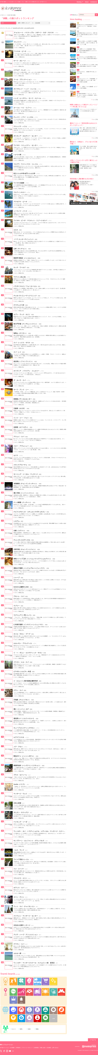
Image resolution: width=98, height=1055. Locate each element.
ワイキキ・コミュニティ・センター (26, 145)
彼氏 (21, 1029)
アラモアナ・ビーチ (20, 201)
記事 (71, 14)
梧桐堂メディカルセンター (23, 399)
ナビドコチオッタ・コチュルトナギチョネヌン (29, 512)
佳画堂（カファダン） (21, 427)
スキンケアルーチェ (20, 465)
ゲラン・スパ (18, 690)
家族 (37, 1029)
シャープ (17, 577)
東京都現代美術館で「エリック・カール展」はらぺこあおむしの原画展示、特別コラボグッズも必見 (87, 95)
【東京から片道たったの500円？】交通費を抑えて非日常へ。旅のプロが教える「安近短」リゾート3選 (87, 43)
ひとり (14, 1029)
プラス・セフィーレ (20, 775)
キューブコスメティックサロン (24, 728)
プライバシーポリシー (27, 1047)
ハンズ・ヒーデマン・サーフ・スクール (27, 98)
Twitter (1, 1051)
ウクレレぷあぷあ (20, 277)
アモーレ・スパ (19, 596)
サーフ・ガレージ (20, 61)
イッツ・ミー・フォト (21, 418)
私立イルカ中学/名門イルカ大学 (24, 173)
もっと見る (95, 99)
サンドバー (18, 42)
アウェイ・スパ (19, 436)
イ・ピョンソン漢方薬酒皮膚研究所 (26, 681)
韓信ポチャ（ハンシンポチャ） (24, 756)
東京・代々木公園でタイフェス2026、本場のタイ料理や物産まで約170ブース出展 (87, 65)
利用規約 (18, 1047)
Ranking (80, 2)
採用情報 (36, 1047)
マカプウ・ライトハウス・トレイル (26, 164)
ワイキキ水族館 (19, 183)
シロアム (17, 521)
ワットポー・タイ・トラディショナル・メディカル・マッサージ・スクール (39, 831)
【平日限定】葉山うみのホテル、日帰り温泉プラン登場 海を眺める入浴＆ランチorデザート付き (87, 34)
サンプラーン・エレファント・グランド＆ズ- (29, 840)
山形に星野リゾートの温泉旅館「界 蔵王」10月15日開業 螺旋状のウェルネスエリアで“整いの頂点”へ (87, 50)
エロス (16, 230)
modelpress (93, 2)
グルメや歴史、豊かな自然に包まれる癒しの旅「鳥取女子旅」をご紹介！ (88, 148)
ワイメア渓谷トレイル (21, 859)
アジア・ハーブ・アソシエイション (26, 934)
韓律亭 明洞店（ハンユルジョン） (25, 258)
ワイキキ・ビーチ (20, 51)
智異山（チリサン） (20, 333)
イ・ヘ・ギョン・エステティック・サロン (28, 653)
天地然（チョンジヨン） (22, 699)
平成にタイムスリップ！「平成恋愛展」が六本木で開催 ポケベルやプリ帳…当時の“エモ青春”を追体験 (87, 80)
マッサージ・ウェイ (20, 793)
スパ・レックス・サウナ (22, 342)
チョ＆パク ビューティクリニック (25, 295)
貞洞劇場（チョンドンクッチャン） (26, 483)
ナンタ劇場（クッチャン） (23, 502)
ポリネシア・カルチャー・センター (26, 136)
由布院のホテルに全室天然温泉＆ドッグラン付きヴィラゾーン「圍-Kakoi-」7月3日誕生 (87, 26)
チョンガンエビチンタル (22, 540)
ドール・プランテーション (23, 79)
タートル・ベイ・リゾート (23, 108)
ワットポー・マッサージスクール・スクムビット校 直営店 (34, 963)
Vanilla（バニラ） (20, 784)
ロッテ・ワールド (20, 267)
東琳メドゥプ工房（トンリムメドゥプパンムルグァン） (33, 559)
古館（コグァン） (20, 530)
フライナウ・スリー (20, 878)
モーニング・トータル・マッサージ (26, 474)
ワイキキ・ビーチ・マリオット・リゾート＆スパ (30, 220)
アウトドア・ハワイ (20, 126)
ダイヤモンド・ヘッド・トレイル (25, 89)
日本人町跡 (17, 803)
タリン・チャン (19, 897)
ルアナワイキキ (19, 737)
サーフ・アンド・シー (21, 389)
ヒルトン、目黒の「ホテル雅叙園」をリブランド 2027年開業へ (87, 87)
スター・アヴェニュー (21, 446)
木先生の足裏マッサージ (22, 925)
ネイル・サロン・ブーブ (22, 634)
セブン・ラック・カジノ (22, 314)
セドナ (16, 455)
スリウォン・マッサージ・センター (26, 916)
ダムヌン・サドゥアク (21, 812)
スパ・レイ (17, 352)
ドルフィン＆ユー (20, 192)
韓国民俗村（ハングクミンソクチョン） (27, 765)
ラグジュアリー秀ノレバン (23, 615)
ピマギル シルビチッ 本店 (22, 671)
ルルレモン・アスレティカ (23, 643)
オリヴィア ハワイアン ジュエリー (26, 371)
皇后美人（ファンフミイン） (23, 361)
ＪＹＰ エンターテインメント (24, 239)
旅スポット (75, 14)
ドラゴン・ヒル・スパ (21, 662)
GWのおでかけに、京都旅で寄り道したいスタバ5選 (87, 72)
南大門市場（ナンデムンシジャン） (26, 324)
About (86, 2)
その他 (53, 1018)
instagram (7, 1051)
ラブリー (17, 606)
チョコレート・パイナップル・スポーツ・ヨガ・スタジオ (34, 32)
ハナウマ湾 (17, 154)
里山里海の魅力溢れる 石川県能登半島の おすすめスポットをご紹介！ (87, 183)
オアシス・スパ (19, 887)
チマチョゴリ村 (19, 305)
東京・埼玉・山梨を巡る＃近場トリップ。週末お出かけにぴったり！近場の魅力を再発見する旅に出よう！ (88, 129)
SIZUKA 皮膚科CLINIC (21, 587)
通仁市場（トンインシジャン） (24, 493)
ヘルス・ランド (19, 850)
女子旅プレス (3, 15)
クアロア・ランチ (20, 70)
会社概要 (12, 1047)
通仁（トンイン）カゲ (21, 709)
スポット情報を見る (20, 38)
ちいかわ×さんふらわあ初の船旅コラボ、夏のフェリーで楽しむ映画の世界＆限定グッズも (87, 58)
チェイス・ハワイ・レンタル (23, 117)
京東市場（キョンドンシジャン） (25, 549)
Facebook (4, 1051)
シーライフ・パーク (20, 211)
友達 (29, 1029)
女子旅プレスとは (4, 1047)
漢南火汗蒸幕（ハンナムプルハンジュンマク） (29, 568)
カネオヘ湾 (17, 953)
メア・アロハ (18, 746)
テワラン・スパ (19, 944)
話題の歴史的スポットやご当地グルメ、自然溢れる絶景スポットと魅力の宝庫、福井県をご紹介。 (88, 166)
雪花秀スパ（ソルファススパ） (24, 718)
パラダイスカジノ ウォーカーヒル (25, 286)
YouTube (10, 1051)
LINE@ (13, 1051)
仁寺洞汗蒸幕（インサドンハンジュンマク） (29, 624)
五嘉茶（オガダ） (20, 408)
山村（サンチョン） (20, 248)
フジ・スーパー (19, 869)
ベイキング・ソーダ (20, 822)
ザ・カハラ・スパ (20, 380)
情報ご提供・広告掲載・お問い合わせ (49, 1047)
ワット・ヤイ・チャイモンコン (24, 906)
